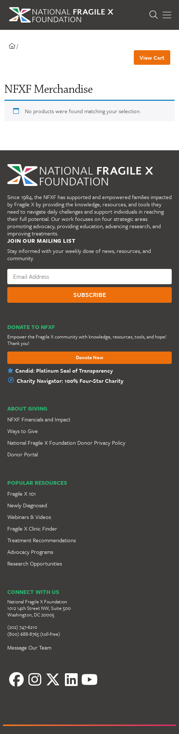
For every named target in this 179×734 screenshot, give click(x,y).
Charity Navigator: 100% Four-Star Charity (70, 380)
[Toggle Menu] (167, 15)
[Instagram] (35, 679)
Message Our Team (29, 647)
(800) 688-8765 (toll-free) (33, 634)
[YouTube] (89, 679)
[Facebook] (16, 679)
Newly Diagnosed (27, 505)
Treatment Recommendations (41, 540)
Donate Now (89, 357)
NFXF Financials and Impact (38, 419)
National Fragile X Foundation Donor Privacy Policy (66, 443)
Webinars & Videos (29, 517)
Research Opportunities (34, 563)
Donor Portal (22, 454)
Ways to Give (22, 431)
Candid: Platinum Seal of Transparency (64, 370)
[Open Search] (154, 15)
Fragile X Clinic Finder (32, 528)
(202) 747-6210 (22, 627)
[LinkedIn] (71, 679)
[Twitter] (53, 679)
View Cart (152, 57)
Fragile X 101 (21, 493)
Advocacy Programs (30, 552)
